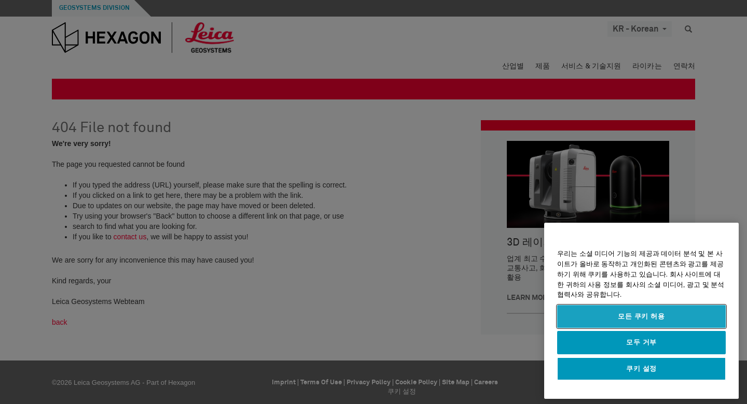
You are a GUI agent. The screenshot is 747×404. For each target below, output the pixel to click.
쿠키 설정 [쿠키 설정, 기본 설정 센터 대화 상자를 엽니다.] (641, 368)
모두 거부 (641, 342)
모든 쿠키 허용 (641, 316)
